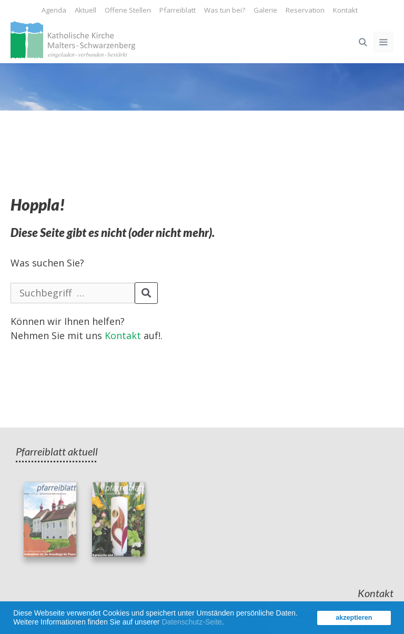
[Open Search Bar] (362, 42)
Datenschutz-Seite (191, 622)
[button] (227, 623)
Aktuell (85, 10)
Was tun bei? (224, 10)
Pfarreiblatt (177, 10)
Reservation (305, 10)
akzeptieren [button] (354, 617)
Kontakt (345, 10)
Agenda (54, 10)
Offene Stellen (128, 10)
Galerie (265, 10)
